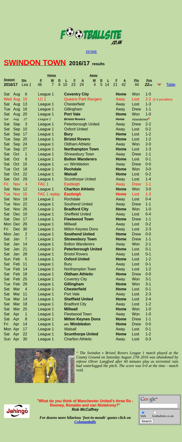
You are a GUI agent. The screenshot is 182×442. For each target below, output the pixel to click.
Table (170, 85)
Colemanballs (85, 422)
